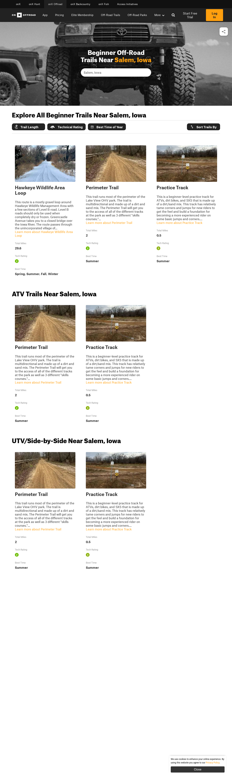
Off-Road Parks (137, 15)
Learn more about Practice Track (179, 222)
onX (18, 4)
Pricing (59, 15)
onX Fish (103, 4)
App (45, 15)
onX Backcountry (80, 4)
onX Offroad (55, 4)
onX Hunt (34, 4)
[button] (223, 31)
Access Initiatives (127, 4)
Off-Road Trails (110, 15)
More (159, 15)
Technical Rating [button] (66, 127)
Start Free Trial (190, 15)
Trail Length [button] (26, 127)
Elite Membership (82, 15)
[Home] (24, 15)
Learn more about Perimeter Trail (109, 222)
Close (197, 769)
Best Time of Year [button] (107, 127)
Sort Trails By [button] (203, 127)
